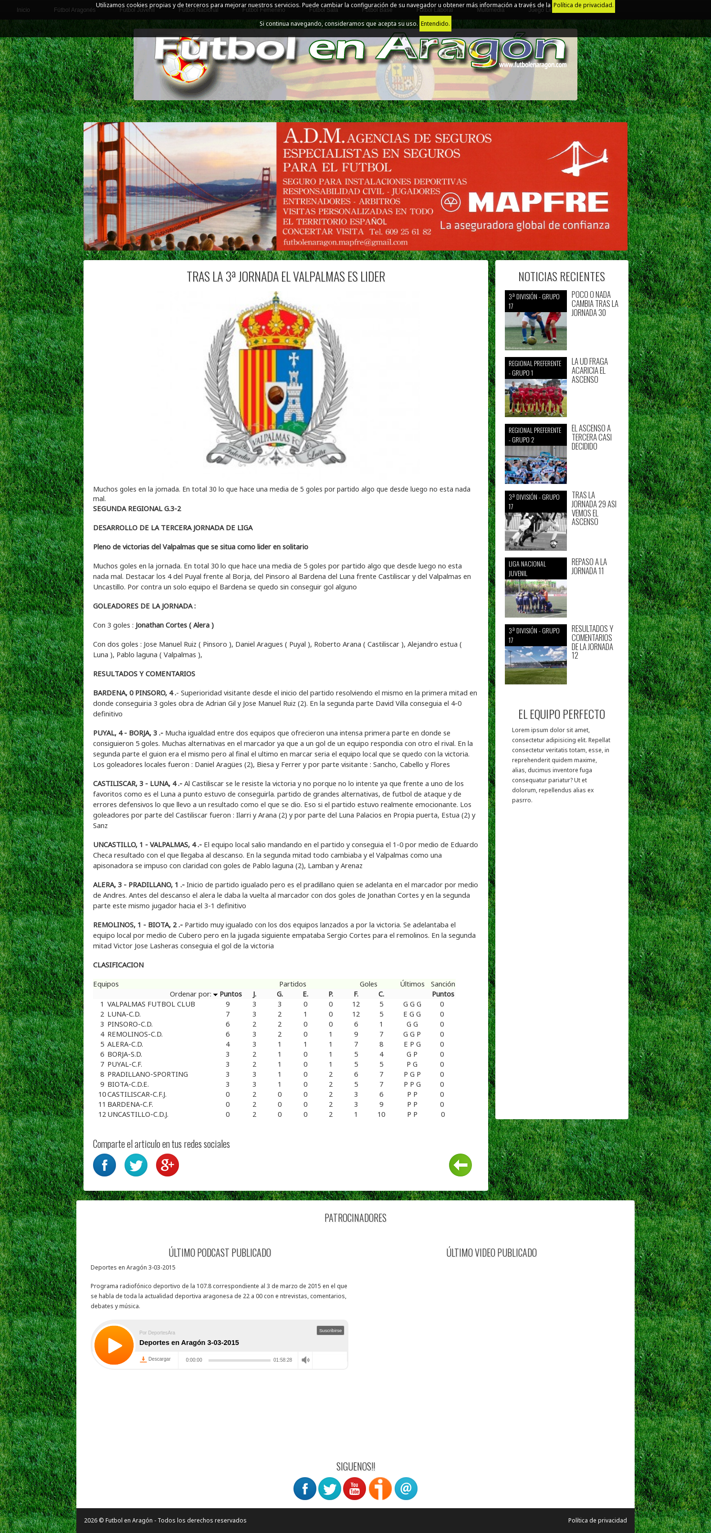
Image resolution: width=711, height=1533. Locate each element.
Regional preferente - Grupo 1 (535, 368)
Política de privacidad (597, 1520)
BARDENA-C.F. (130, 1104)
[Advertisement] (562, 966)
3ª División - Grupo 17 (534, 301)
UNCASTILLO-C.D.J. (137, 1114)
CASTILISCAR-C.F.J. (137, 1094)
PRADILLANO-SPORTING (147, 1074)
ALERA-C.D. (125, 1044)
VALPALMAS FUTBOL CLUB (151, 1003)
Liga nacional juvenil (527, 568)
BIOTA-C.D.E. (128, 1084)
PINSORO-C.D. (130, 1024)
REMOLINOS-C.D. (135, 1034)
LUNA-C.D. (124, 1013)
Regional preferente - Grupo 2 (535, 434)
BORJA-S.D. (124, 1054)
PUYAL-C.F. (124, 1064)
